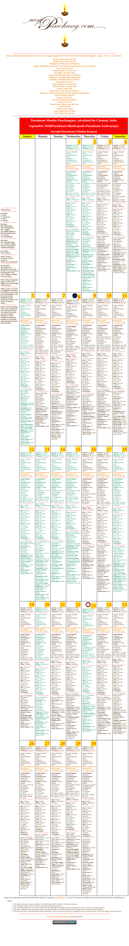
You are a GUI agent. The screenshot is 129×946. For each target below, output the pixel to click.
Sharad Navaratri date (64, 82)
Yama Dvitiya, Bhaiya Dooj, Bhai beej (64, 104)
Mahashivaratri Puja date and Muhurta (64, 64)
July (44, 56)
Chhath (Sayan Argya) (64, 109)
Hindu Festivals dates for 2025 (64, 59)
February (17, 56)
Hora (106, 56)
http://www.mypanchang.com (58, 916)
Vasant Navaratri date (64, 68)
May (35, 56)
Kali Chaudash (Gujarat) (64, 95)
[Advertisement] (10, 24)
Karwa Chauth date (64, 89)
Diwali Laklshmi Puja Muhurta (64, 100)
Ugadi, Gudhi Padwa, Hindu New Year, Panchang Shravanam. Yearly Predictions (64, 66)
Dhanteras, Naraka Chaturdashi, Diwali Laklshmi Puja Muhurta (64, 93)
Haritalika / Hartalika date (64, 73)
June (40, 56)
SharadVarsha (73, 167)
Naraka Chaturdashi (64, 97)
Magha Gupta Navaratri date (64, 61)
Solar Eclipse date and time (64, 113)
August (50, 56)
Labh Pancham (64, 106)
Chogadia (92, 56)
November (74, 56)
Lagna (100, 56)
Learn (112, 56)
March (24, 56)
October (66, 56)
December (83, 56)
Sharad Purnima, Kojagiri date (64, 86)
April (30, 56)
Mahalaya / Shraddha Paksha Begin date (64, 77)
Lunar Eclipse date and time (64, 111)
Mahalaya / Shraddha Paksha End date (64, 80)
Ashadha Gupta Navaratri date (65, 71)
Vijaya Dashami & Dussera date (64, 84)
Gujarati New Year (64, 102)
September (58, 56)
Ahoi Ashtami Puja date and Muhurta (64, 91)
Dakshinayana (74, 165)
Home (119, 56)
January (9, 56)
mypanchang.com (64, 49)
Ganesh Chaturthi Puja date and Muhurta (64, 75)
